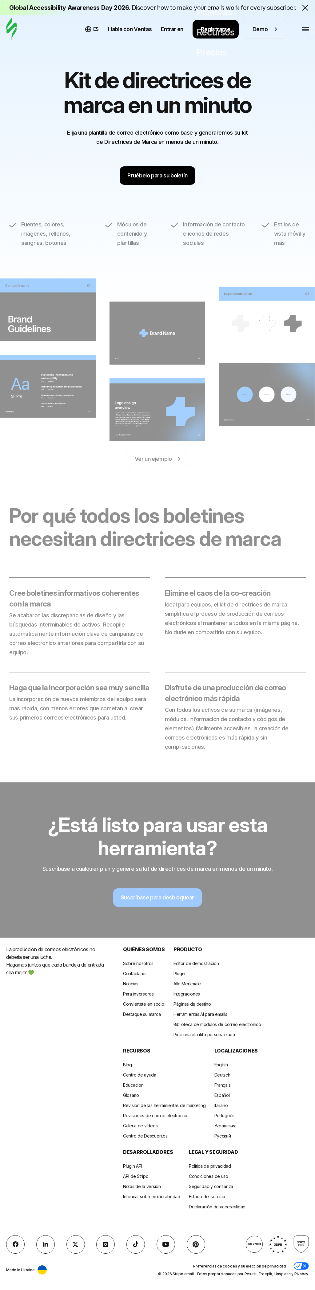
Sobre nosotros (138, 963)
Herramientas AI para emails (200, 1014)
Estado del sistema (207, 1196)
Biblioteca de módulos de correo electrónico (217, 1024)
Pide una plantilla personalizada (204, 1034)
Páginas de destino (192, 1004)
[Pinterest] (196, 1244)
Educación (133, 1085)
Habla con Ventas (130, 29)
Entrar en (172, 29)
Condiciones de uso (208, 1176)
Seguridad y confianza (211, 1186)
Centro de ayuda (139, 1074)
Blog (127, 1064)
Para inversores (138, 993)
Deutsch (222, 1074)
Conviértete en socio (143, 1004)
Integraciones (186, 993)
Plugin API (132, 1166)
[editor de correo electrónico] (11, 29)
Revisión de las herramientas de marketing (164, 1105)
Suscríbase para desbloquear (157, 907)
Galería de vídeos (140, 1125)
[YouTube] (166, 1244)
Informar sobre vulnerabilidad (151, 1196)
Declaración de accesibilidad (217, 1206)
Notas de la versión (142, 1186)
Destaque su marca (142, 1014)
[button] (301, 1266)
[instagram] (105, 1244)
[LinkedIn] (45, 1244)
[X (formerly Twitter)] (75, 1244)
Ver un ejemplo (158, 468)
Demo (265, 29)
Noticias (130, 983)
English (221, 1064)
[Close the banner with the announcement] (305, 7)
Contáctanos (135, 973)
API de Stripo (135, 1176)
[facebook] (15, 1244)
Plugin (179, 973)
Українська (225, 1125)
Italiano (221, 1105)
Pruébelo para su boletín (157, 175)
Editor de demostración (196, 963)
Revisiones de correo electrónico (156, 1115)
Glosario (131, 1095)
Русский (222, 1135)
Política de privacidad (210, 1166)
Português (224, 1115)
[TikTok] (135, 1244)
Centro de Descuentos (145, 1135)
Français (222, 1085)
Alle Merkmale (187, 983)
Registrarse (215, 29)
